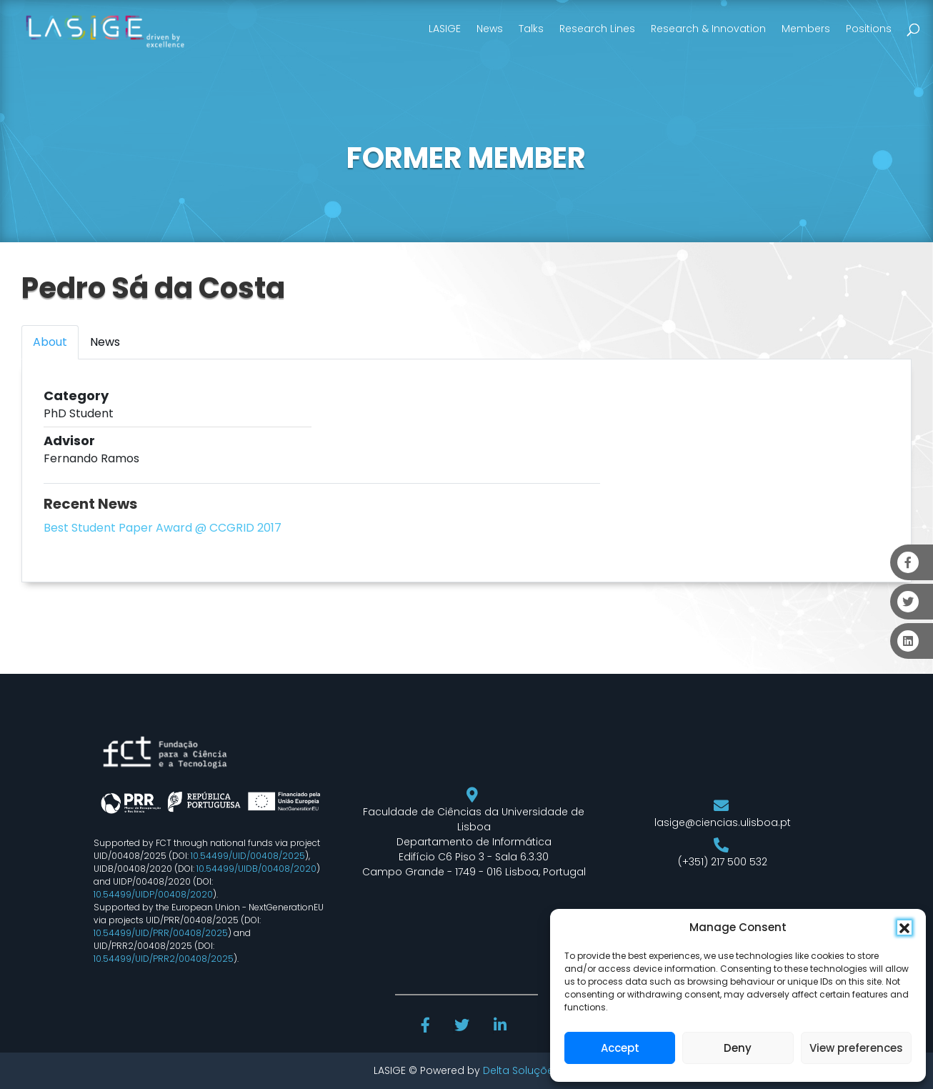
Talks (531, 29)
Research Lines (597, 29)
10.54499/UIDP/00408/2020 (153, 894)
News (490, 29)
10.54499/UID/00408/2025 (248, 856)
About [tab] (50, 342)
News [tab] (105, 342)
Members (806, 29)
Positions (869, 29)
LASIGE (445, 29)
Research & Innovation (708, 29)
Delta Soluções (521, 1070)
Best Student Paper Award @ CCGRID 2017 (162, 527)
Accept (620, 1047)
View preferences (856, 1047)
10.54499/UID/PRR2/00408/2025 (164, 959)
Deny (738, 1047)
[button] (904, 927)
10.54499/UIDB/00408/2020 (256, 868)
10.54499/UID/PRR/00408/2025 (161, 933)
